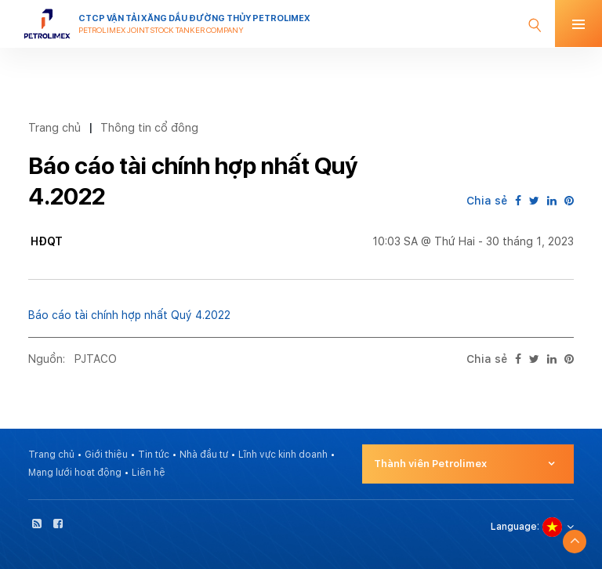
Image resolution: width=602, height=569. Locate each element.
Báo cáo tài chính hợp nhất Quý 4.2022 (129, 315)
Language (514, 526)
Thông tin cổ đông (149, 127)
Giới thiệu (106, 454)
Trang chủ (54, 127)
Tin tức (153, 454)
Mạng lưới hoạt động (74, 472)
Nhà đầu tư (204, 454)
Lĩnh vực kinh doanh (283, 454)
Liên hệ (148, 472)
